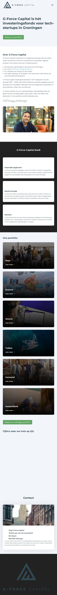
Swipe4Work (11, 406)
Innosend (10, 377)
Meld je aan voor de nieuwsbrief (21, 533)
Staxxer (9, 319)
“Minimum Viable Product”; (21, 69)
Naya (7, 260)
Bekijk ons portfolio (13, 37)
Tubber (8, 348)
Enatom (9, 290)
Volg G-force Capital (16, 530)
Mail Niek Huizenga (16, 539)
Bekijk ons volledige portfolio (17, 422)
